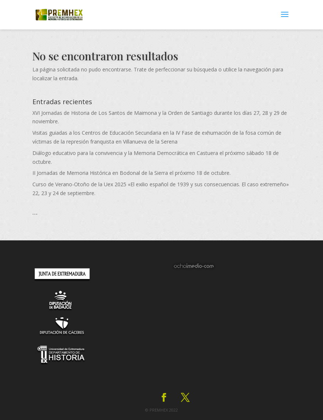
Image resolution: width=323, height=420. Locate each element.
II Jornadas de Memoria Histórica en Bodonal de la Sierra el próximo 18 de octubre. (131, 172)
